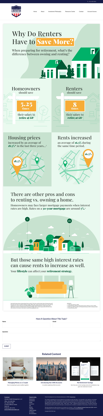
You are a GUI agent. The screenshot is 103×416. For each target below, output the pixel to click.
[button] (42, 11)
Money (31, 407)
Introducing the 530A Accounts (51, 383)
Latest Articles (32, 410)
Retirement (32, 399)
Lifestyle (31, 408)
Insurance (31, 404)
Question (5, 331)
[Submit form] (6, 346)
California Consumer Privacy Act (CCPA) (85, 407)
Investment (32, 400)
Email (54, 321)
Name (4, 321)
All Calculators (32, 413)
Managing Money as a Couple (18, 383)
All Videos (31, 412)
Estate (30, 402)
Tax (30, 405)
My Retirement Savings (85, 383)
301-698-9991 (91, 1)
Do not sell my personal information (76, 408)
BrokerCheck (72, 396)
